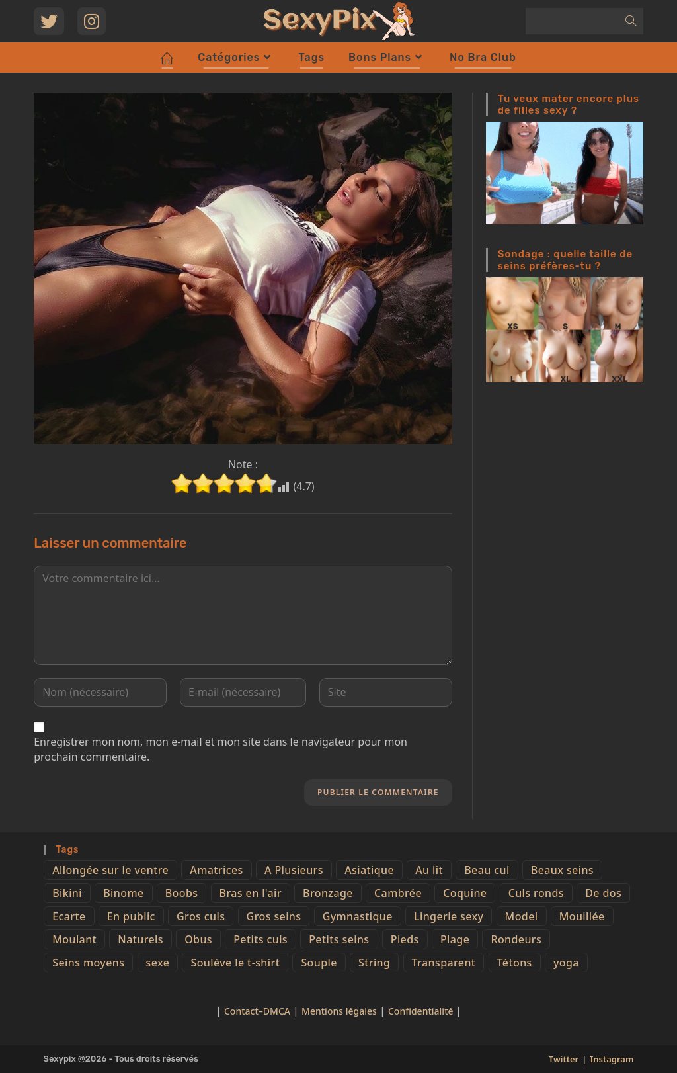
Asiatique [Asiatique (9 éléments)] (369, 870)
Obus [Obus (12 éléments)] (198, 939)
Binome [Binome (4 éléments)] (123, 893)
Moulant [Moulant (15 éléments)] (74, 939)
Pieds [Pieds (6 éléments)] (405, 939)
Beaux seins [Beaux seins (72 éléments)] (562, 870)
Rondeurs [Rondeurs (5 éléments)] (516, 939)
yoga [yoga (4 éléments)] (566, 962)
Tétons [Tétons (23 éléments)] (514, 962)
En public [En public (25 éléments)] (131, 916)
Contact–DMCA (257, 1011)
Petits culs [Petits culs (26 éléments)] (260, 939)
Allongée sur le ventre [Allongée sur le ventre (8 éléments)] (110, 870)
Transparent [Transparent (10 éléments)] (444, 962)
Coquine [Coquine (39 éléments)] (465, 893)
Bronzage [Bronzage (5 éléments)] (328, 893)
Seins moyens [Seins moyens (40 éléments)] (88, 962)
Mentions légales (339, 1011)
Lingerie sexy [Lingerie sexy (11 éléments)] (448, 916)
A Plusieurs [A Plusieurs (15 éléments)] (293, 870)
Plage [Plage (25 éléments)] (454, 939)
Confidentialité (422, 1011)
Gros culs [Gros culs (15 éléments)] (201, 916)
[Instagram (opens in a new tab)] (91, 21)
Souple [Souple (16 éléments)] (319, 962)
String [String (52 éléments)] (374, 962)
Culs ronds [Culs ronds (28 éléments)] (536, 893)
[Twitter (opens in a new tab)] (49, 21)
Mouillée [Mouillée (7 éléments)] (582, 916)
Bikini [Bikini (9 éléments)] (67, 893)
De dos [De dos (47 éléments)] (603, 893)
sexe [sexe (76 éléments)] (158, 962)
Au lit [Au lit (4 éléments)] (429, 870)
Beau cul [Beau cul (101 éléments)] (486, 870)
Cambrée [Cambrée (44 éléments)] (398, 893)
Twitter (563, 1059)
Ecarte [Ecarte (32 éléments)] (68, 916)
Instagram (611, 1059)
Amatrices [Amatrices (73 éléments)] (216, 870)
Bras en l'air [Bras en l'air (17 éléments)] (250, 893)
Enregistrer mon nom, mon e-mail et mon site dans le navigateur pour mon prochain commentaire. (220, 748)
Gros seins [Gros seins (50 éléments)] (274, 916)
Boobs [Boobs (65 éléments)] (181, 893)
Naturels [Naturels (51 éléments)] (140, 939)
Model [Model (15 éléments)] (521, 916)
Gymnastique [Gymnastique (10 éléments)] (358, 916)
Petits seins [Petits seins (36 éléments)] (339, 939)
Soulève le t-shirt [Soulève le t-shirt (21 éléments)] (235, 962)
